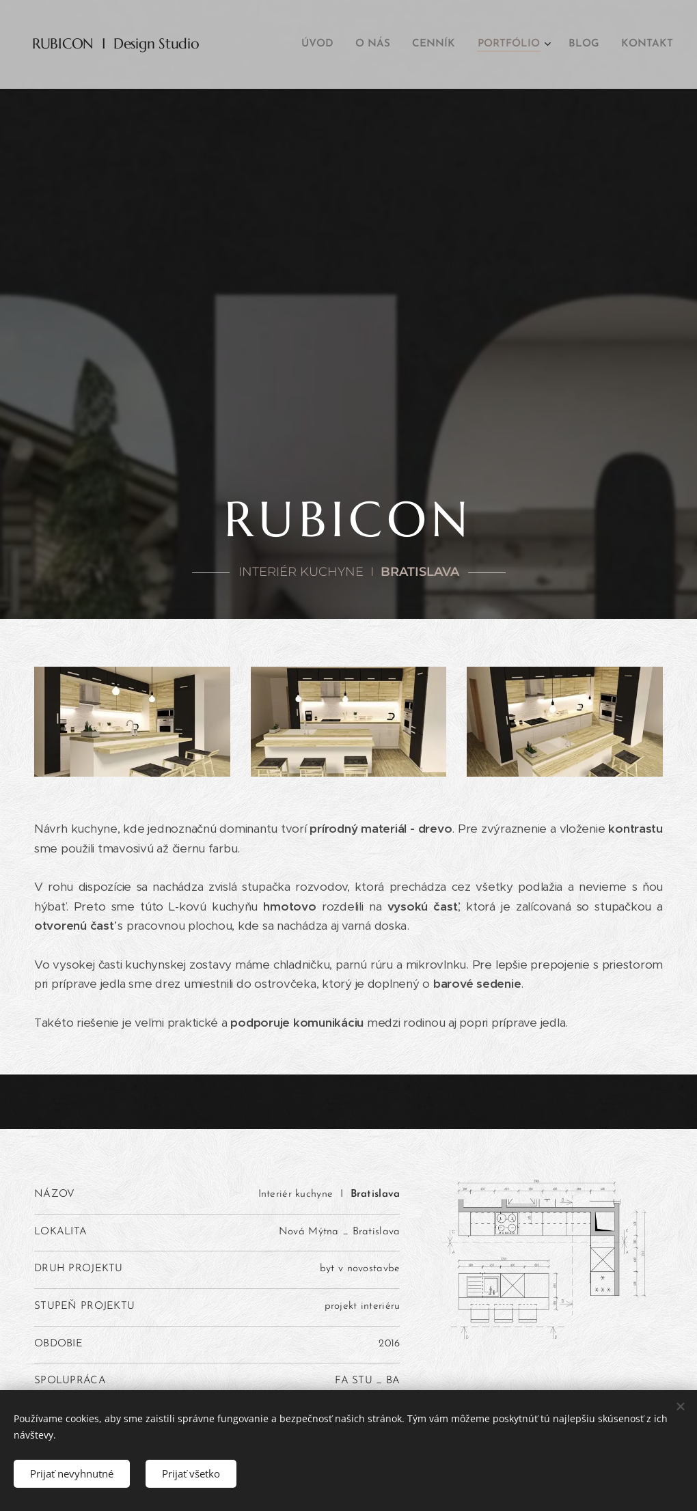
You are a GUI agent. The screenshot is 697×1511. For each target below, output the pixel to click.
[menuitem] (328, 44)
